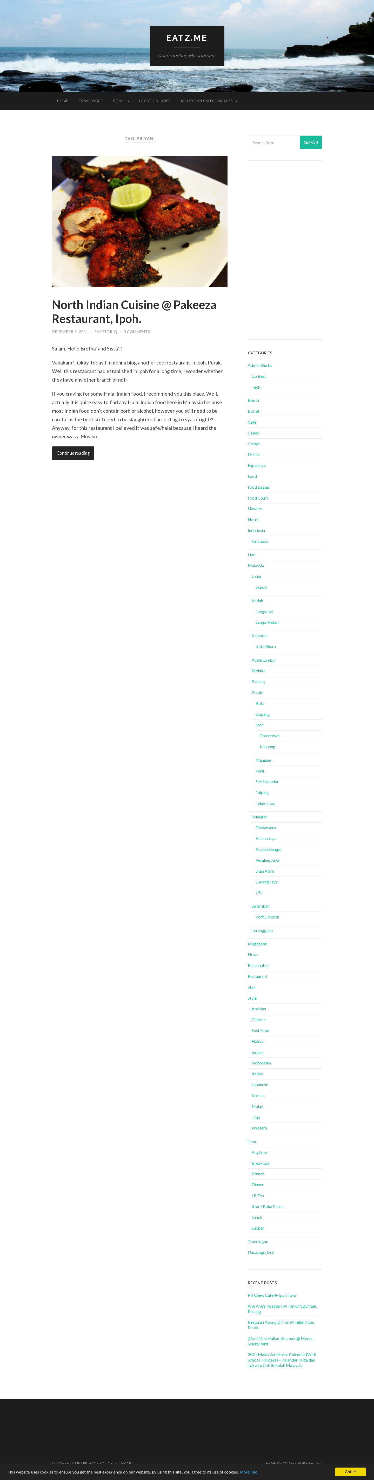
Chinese (259, 1019)
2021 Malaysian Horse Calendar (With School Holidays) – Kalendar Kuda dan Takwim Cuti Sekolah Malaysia (282, 1360)
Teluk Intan (265, 803)
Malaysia (256, 565)
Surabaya (260, 541)
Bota (260, 703)
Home (62, 101)
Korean (258, 1095)
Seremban (261, 905)
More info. (249, 1472)
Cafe (252, 421)
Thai (256, 1116)
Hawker (255, 508)
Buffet (253, 411)
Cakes (253, 432)
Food (252, 476)
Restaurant (257, 976)
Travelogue (91, 101)
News (253, 954)
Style (252, 997)
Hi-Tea (258, 1195)
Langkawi (264, 611)
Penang (258, 681)
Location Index (155, 101)
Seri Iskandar (267, 781)
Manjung (263, 759)
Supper (258, 1227)
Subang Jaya (267, 881)
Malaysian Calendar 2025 (207, 101)
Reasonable (258, 965)
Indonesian (261, 1062)
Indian (257, 1052)
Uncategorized (261, 1252)
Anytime (259, 1152)
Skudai (262, 587)
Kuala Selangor (269, 849)
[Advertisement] (285, 250)
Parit (260, 770)
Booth (253, 400)
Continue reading (73, 453)
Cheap (253, 443)
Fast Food (260, 1030)
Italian (257, 1073)
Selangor (259, 816)
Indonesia (256, 530)
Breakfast (261, 1163)
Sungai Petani (267, 622)
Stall (252, 987)
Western (259, 1127)
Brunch (258, 1173)
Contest (259, 376)
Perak (119, 101)
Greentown (269, 735)
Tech (256, 386)
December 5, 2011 (70, 331)
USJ (259, 892)
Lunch (257, 1217)
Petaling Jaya (267, 860)
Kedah (257, 600)
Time (252, 1141)
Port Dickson (267, 916)
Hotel (253, 519)
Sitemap (123, 1463)
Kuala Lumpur (264, 659)
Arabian (259, 1008)
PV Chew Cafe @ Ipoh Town (272, 1295)
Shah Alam (265, 870)
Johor (257, 576)
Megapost (257, 943)
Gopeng (263, 714)
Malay (257, 1106)
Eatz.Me (187, 38)
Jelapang (267, 746)
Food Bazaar (259, 487)
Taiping (262, 792)
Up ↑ (318, 1463)
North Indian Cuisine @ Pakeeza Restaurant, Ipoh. (134, 312)
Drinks (254, 454)
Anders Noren (296, 1463)
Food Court (258, 497)
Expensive (257, 465)
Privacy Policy (98, 1463)
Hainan (258, 1041)
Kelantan (260, 635)
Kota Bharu (266, 646)
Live (251, 554)
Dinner (258, 1184)
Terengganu (262, 930)
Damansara (266, 827)
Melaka (258, 670)
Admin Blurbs (260, 365)
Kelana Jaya (266, 838)
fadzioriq (106, 331)
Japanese (260, 1084)
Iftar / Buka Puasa (268, 1206)
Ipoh (260, 724)
